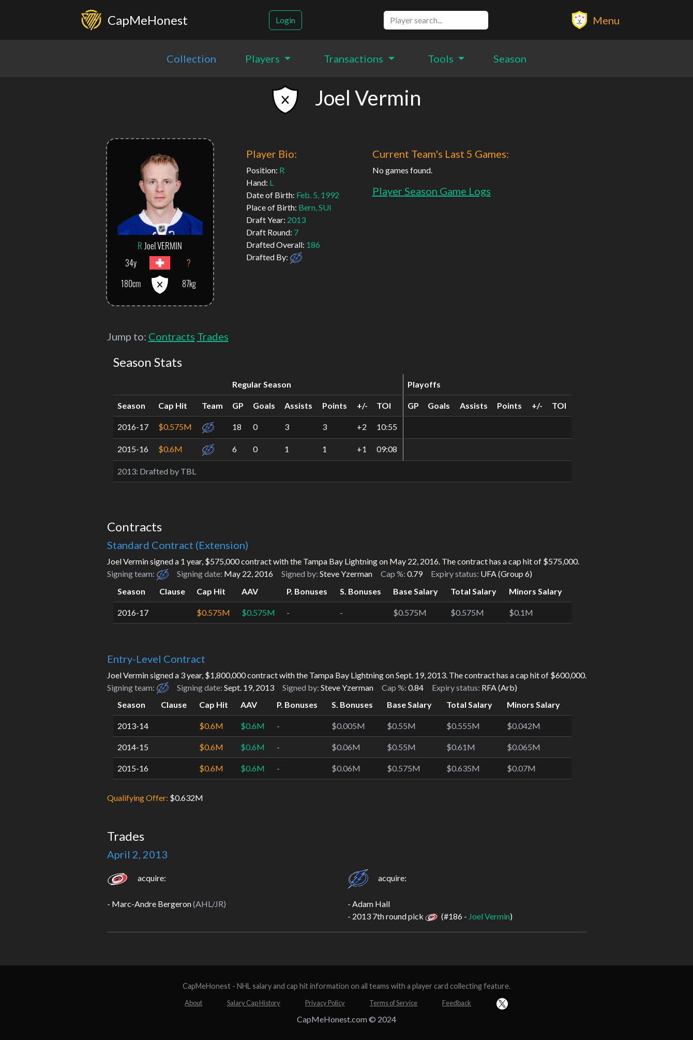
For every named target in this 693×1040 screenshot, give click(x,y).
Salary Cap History (253, 1003)
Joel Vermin (489, 916)
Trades (213, 336)
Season (509, 58)
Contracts (171, 336)
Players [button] (263, 58)
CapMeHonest (148, 19)
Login (285, 20)
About (193, 1003)
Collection (191, 58)
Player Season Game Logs (431, 191)
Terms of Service (393, 1003)
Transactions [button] (354, 58)
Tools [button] (442, 58)
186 (313, 244)
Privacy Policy (325, 1003)
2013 (296, 220)
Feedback (456, 1003)
